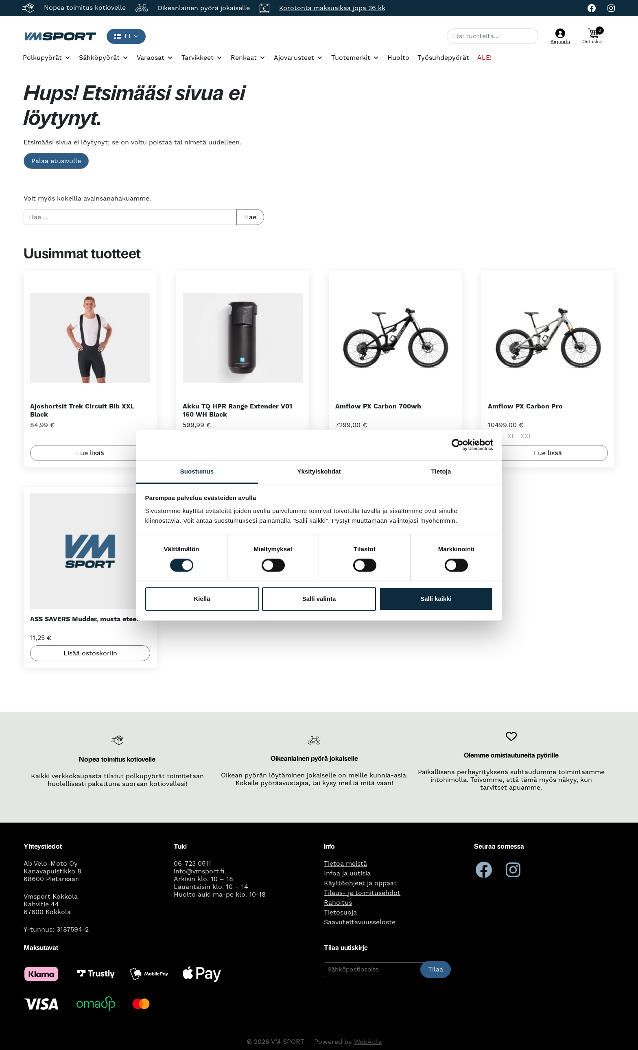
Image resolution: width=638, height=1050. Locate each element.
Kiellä (202, 599)
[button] (593, 36)
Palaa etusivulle (56, 161)
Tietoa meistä (345, 864)
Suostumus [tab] (197, 471)
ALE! (484, 58)
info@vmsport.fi (199, 871)
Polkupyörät (47, 58)
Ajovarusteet (298, 58)
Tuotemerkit (355, 58)
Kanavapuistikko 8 (52, 871)
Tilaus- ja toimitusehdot (362, 893)
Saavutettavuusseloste (359, 922)
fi (122, 36)
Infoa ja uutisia (347, 873)
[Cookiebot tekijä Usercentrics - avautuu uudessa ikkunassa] (457, 445)
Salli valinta (319, 599)
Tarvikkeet (202, 58)
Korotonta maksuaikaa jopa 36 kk (332, 8)
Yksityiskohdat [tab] (319, 471)
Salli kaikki (436, 599)
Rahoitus (338, 903)
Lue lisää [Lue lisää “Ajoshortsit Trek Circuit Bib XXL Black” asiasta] (90, 453)
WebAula (368, 1042)
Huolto (398, 58)
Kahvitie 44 (41, 904)
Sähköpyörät (104, 58)
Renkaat (248, 58)
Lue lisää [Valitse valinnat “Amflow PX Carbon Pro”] (548, 453)
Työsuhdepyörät (443, 58)
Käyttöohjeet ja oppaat (360, 883)
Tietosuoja (340, 912)
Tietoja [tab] (441, 471)
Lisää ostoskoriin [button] (90, 653)
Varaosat (155, 58)
